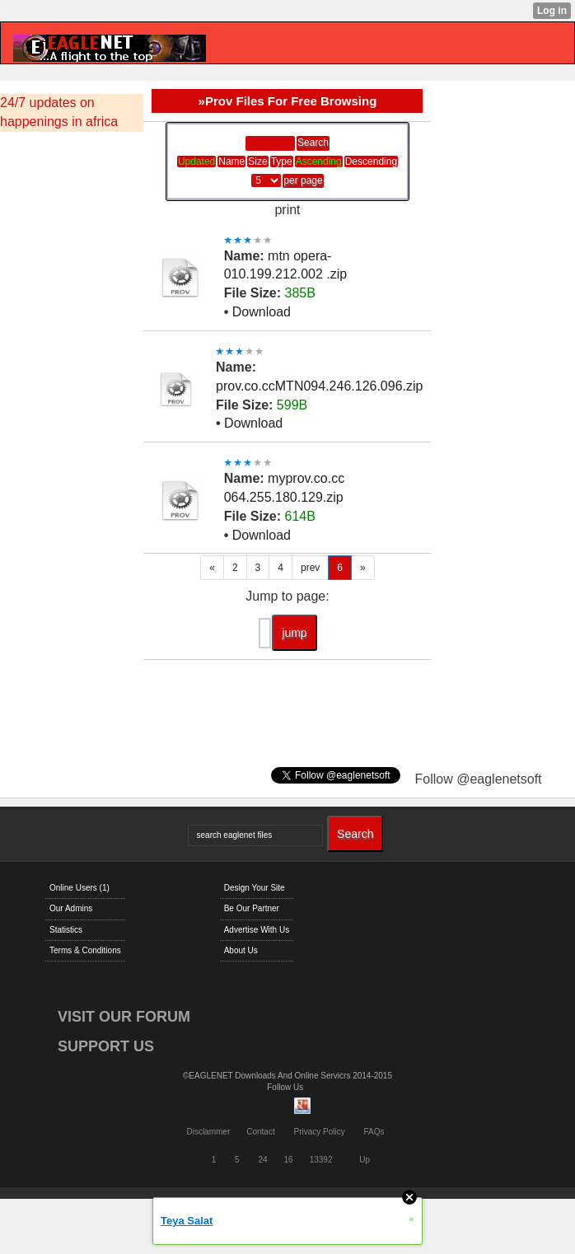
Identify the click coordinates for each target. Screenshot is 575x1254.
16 (288, 1159)
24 (262, 1159)
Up (364, 1159)
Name (231, 161)
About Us (241, 950)
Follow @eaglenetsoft (477, 779)
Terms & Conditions (85, 950)
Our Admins (70, 908)
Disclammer (208, 1131)
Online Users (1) (79, 887)
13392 (321, 1159)
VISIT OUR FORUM (124, 1016)
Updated (196, 161)
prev (310, 567)
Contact (260, 1131)
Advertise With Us (256, 929)
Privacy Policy (318, 1131)
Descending (371, 161)
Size (257, 161)
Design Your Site (254, 887)
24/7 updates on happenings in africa (59, 112)
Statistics (65, 929)
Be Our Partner (251, 908)
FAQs (374, 1131)
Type (281, 161)
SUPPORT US (106, 1046)
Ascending (319, 161)
